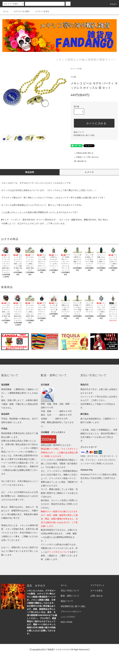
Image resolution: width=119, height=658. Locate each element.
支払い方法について (70, 590)
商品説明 (29, 172)
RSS (63, 622)
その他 (79, 68)
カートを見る (96, 590)
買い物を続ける (78, 161)
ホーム (5, 11)
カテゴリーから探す (20, 11)
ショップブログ (68, 617)
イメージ (89, 172)
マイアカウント (97, 585)
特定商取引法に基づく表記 (84, 135)
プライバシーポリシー (71, 611)
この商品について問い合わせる (85, 157)
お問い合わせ (96, 596)
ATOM (69, 622)
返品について (79, 132)
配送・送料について (70, 596)
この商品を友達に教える (82, 153)
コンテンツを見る (40, 11)
